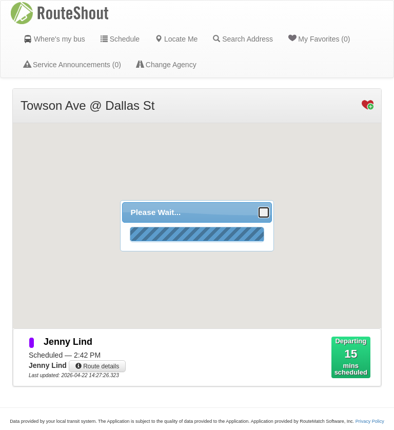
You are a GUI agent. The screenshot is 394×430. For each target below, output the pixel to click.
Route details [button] (97, 366)
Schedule (120, 39)
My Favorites (319, 38)
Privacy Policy (370, 421)
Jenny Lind (68, 342)
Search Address (243, 39)
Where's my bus (54, 39)
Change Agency (166, 65)
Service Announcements (72, 65)
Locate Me (176, 39)
